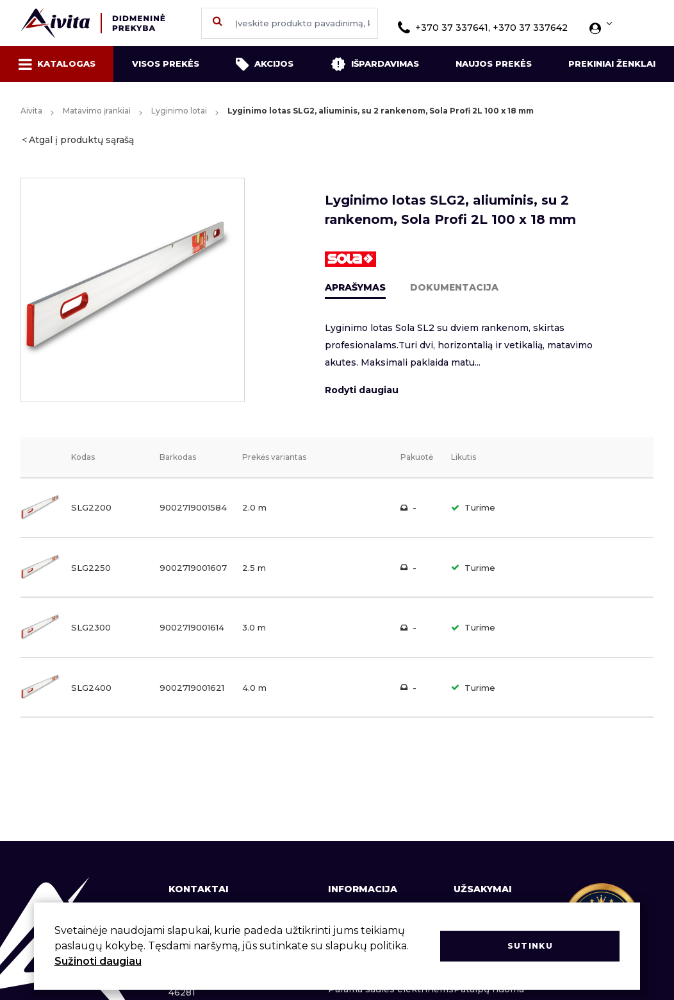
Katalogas (57, 64)
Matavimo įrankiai (97, 110)
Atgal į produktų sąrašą (81, 140)
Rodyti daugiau (362, 390)
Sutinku (530, 946)
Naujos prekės (494, 63)
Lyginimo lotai (179, 110)
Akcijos (264, 64)
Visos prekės (165, 63)
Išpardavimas (375, 64)
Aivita (31, 110)
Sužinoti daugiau (98, 961)
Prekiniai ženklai (611, 63)
